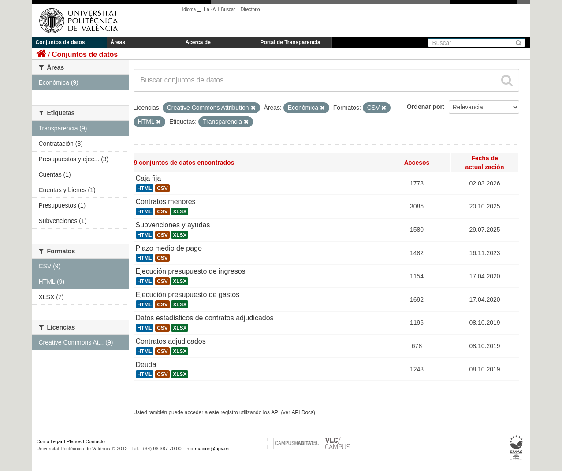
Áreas (118, 42)
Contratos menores (166, 201)
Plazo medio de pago (169, 248)
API (275, 412)
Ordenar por (425, 106)
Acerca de (198, 42)
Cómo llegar (50, 441)
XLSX (179, 211)
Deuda (146, 364)
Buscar (228, 9)
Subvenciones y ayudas (173, 225)
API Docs (302, 412)
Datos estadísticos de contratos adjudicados (205, 318)
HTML (145, 188)
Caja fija (148, 178)
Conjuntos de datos (60, 42)
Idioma (193, 9)
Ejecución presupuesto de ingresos (191, 271)
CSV (162, 188)
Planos (74, 441)
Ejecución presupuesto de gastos (188, 294)
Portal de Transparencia (290, 42)
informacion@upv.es (208, 448)
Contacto (95, 441)
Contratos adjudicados (171, 341)
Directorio (250, 9)
